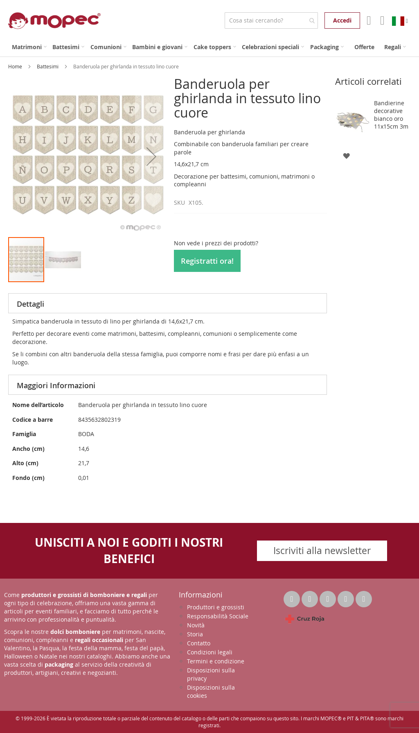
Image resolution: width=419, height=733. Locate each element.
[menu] (209, 47)
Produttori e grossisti (215, 607)
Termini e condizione (215, 661)
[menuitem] (29, 47)
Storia (195, 634)
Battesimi (48, 66)
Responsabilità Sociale (217, 616)
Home (15, 66)
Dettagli (30, 304)
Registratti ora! (207, 261)
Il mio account (368, 20)
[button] (151, 156)
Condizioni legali (209, 652)
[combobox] (271, 20)
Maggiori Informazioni (56, 385)
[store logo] (54, 20)
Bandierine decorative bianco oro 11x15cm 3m (391, 114)
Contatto (198, 643)
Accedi (342, 20)
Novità (196, 625)
